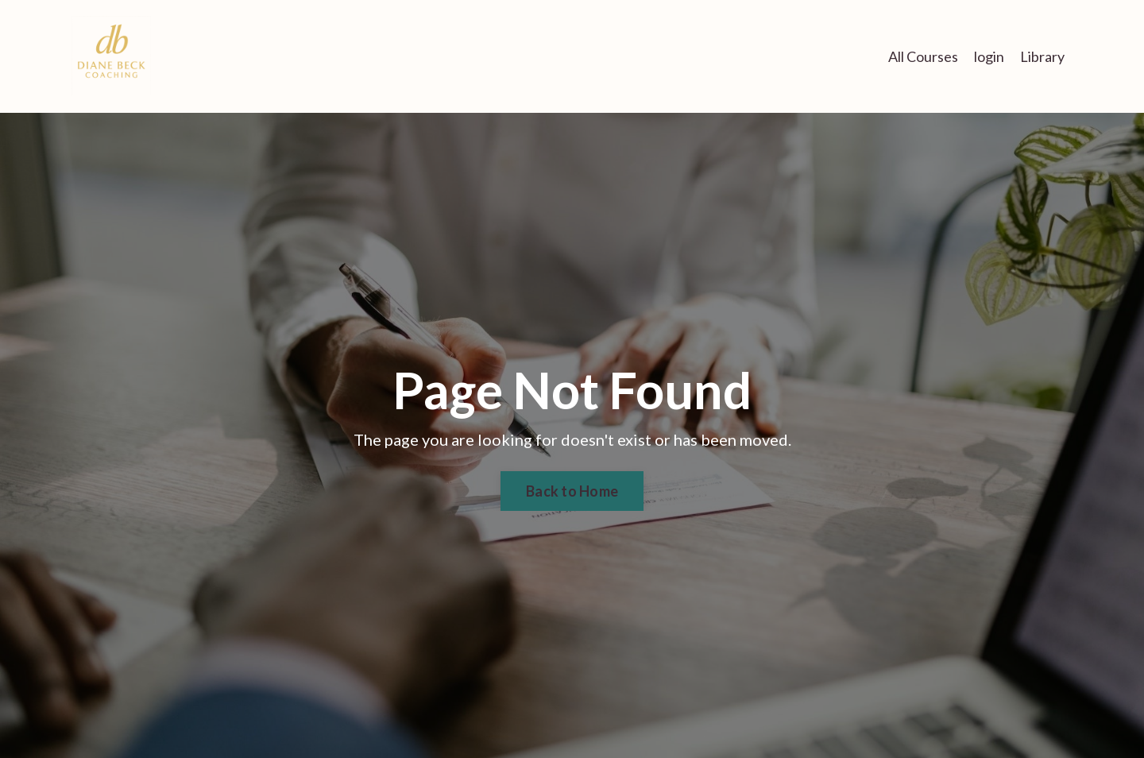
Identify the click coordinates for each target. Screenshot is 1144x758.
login (989, 56)
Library (1042, 56)
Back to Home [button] (572, 491)
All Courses (923, 56)
